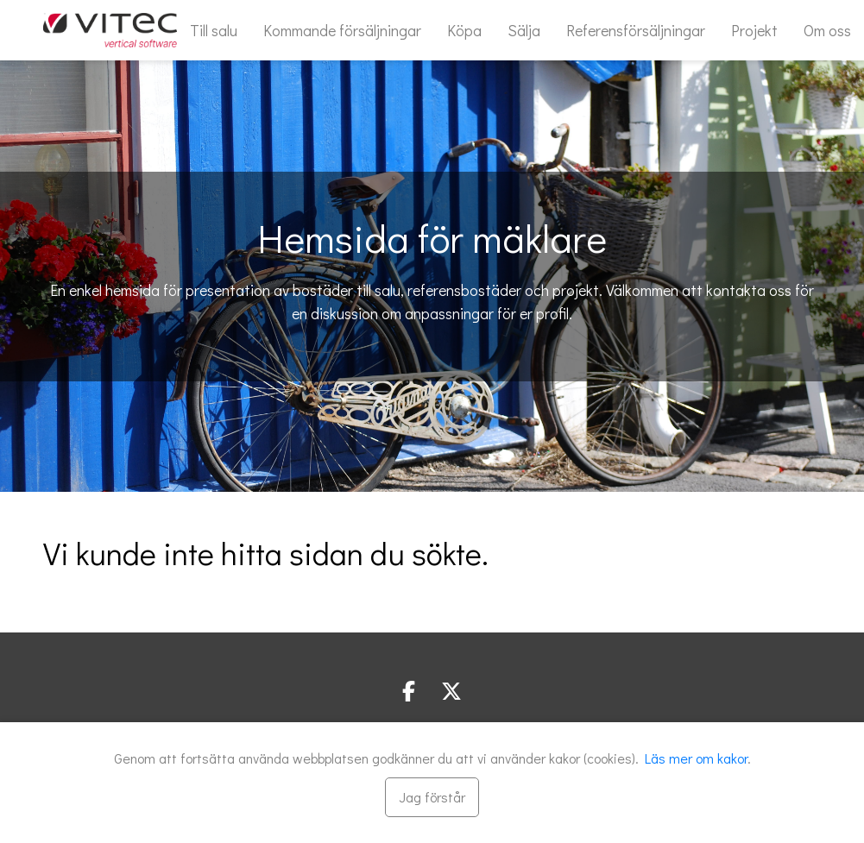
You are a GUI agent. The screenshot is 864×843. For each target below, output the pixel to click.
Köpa (464, 30)
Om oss (827, 30)
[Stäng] (432, 797)
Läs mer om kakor (696, 758)
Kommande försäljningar (342, 30)
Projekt (754, 30)
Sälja (524, 30)
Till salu (213, 30)
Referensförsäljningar (635, 30)
